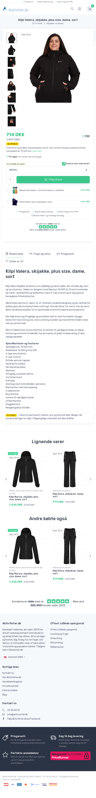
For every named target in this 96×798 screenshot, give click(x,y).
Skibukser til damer (61, 491)
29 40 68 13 (11, 710)
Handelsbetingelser (12, 681)
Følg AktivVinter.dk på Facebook (21, 718)
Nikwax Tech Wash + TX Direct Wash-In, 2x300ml (41, 190)
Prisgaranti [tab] (65, 253)
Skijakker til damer (55, 23)
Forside (37, 23)
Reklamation (57, 647)
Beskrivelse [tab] (14, 253)
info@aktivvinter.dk (15, 714)
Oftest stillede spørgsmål (63, 629)
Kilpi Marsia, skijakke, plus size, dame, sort (23, 498)
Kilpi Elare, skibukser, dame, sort (68, 495)
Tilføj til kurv (53, 179)
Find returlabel (9, 690)
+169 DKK (85, 190)
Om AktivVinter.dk (11, 677)
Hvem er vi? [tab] (15, 261)
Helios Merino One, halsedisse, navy (35, 202)
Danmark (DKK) (13, 657)
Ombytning (56, 638)
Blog (4, 694)
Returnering (56, 642)
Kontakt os (8, 673)
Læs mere (37, 151)
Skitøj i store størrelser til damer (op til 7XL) (26, 492)
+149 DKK (85, 201)
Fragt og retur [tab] (40, 253)
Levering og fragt (59, 634)
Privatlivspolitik (10, 686)
